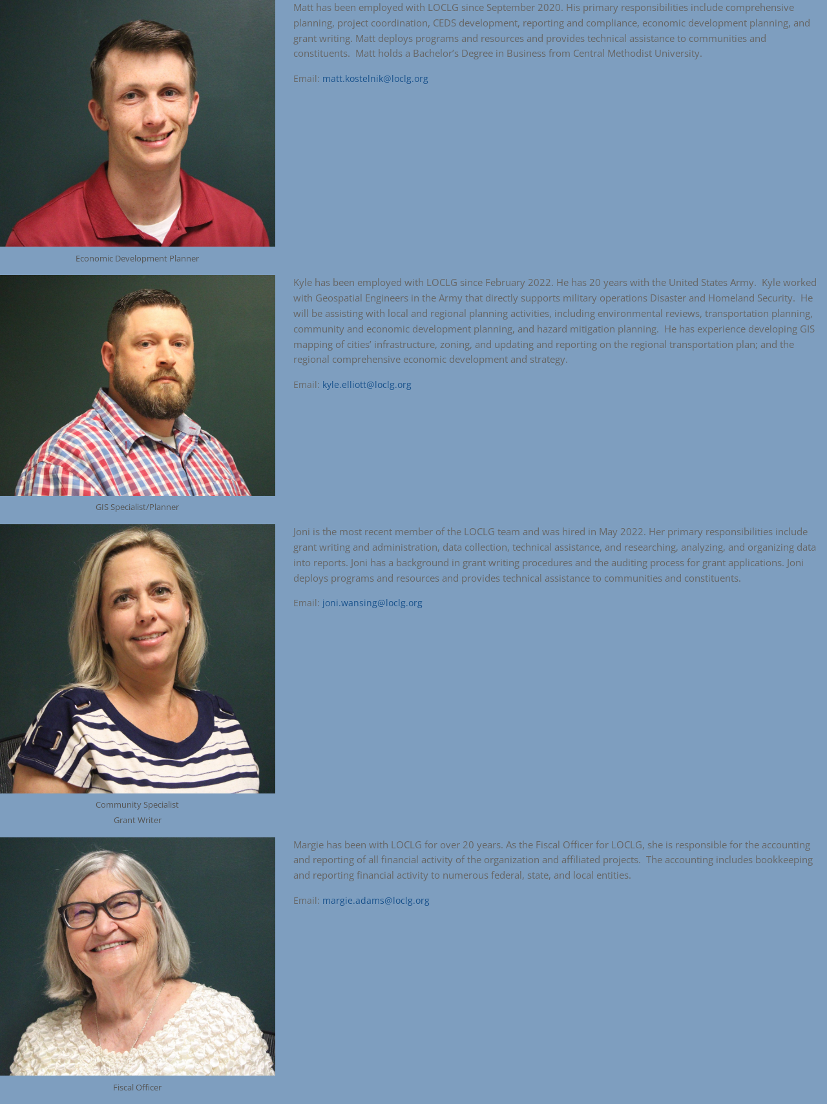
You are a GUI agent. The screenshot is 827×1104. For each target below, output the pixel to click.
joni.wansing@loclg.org (372, 603)
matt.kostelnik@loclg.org (375, 78)
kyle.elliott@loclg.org (367, 384)
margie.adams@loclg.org (376, 900)
